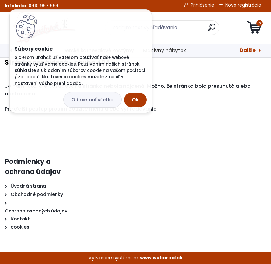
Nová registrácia (243, 5)
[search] (211, 30)
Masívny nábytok (164, 50)
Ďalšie (248, 50)
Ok (135, 99)
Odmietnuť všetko (92, 99)
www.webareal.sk (161, 257)
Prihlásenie (202, 5)
